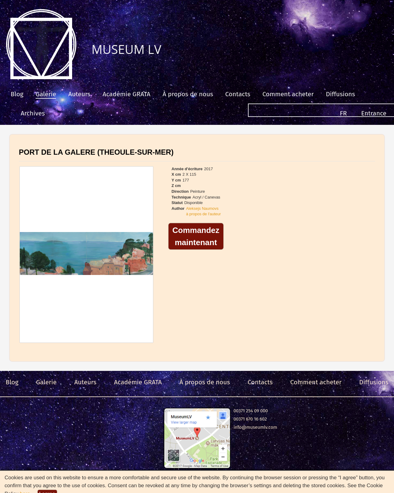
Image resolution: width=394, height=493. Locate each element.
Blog (17, 94)
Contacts (237, 94)
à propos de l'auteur (203, 214)
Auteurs (79, 94)
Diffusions (340, 94)
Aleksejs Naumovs (202, 208)
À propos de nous (187, 94)
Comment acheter (288, 94)
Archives (33, 113)
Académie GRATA (126, 94)
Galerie (46, 94)
